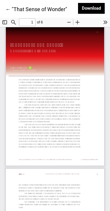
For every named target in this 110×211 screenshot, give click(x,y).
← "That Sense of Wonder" (36, 8)
